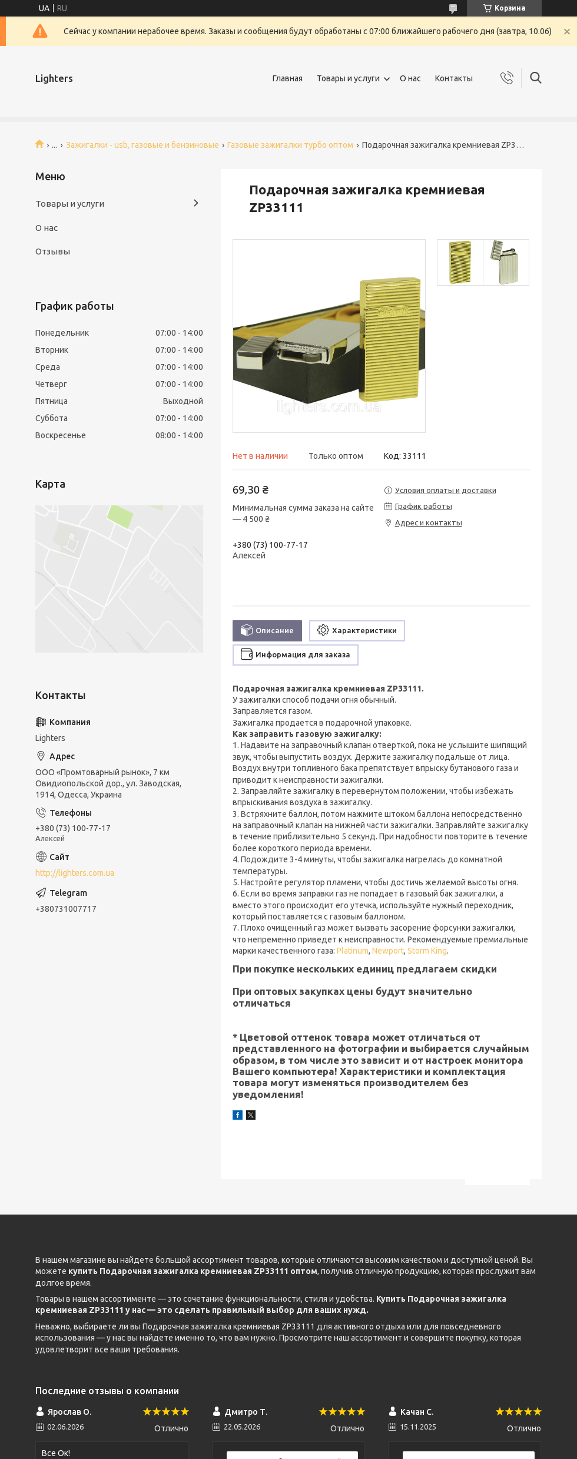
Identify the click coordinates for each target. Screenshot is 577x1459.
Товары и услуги (348, 78)
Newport (388, 950)
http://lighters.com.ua (74, 873)
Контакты (454, 78)
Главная (288, 78)
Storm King (427, 950)
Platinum (353, 950)
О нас (410, 78)
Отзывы (52, 251)
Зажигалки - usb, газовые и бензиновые (142, 145)
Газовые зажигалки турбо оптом (290, 145)
